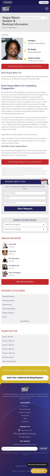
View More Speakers (25, 282)
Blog (25, 418)
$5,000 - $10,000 (7, 337)
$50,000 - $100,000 (8, 353)
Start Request (25, 209)
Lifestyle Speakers (8, 313)
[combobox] (25, 225)
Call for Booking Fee (34, 52)
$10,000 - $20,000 (8, 341)
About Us (25, 406)
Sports (4, 317)
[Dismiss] (31, 469)
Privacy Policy (22, 471)
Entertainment (40, 43)
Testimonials (25, 415)
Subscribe (43, 448)
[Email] (19, 449)
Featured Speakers (25, 412)
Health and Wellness (8, 309)
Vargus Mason (12, 27)
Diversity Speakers (8, 300)
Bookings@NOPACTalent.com (26, 433)
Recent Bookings (25, 409)
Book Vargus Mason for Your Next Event (25, 66)
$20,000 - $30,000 (8, 345)
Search (4, 27)
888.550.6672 (26, 437)
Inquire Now (39, 471)
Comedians (31, 43)
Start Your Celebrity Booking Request (25, 378)
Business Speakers (8, 296)
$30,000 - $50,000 (8, 349)
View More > (25, 321)
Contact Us (25, 422)
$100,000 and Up (8, 357)
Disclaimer (14, 471)
